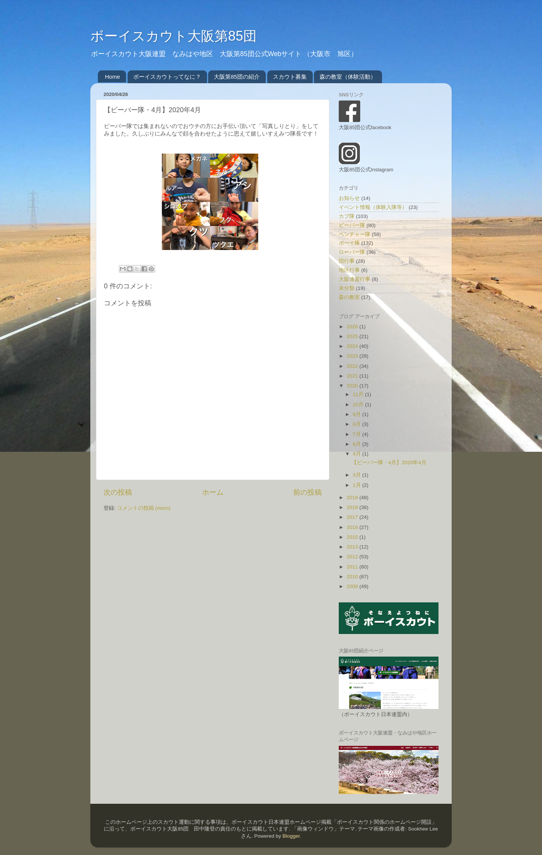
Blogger (291, 836)
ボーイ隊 (349, 243)
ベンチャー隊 (354, 234)
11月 (359, 394)
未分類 (347, 288)
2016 (353, 527)
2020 (353, 386)
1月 (357, 485)
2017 (353, 517)
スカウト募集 (290, 76)
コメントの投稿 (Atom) (144, 508)
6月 (357, 444)
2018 (353, 507)
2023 (353, 356)
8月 (357, 424)
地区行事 (349, 270)
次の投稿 (118, 492)
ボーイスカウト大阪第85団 (173, 36)
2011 (353, 567)
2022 (353, 366)
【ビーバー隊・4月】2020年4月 (389, 462)
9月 (357, 414)
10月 (359, 404)
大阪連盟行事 (354, 279)
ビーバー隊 (352, 225)
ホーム (213, 492)
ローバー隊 (352, 252)
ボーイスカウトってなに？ (167, 76)
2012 (353, 556)
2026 (353, 326)
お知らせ (349, 198)
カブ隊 (347, 216)
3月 (357, 475)
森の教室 (349, 297)
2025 (353, 336)
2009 (353, 586)
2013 (353, 547)
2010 (353, 576)
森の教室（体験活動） (348, 76)
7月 (357, 434)
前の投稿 (307, 492)
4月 (357, 454)
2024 (353, 346)
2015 (353, 537)
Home (112, 76)
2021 (353, 376)
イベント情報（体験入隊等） (373, 207)
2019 (353, 497)
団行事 (347, 261)
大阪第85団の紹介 (237, 76)
